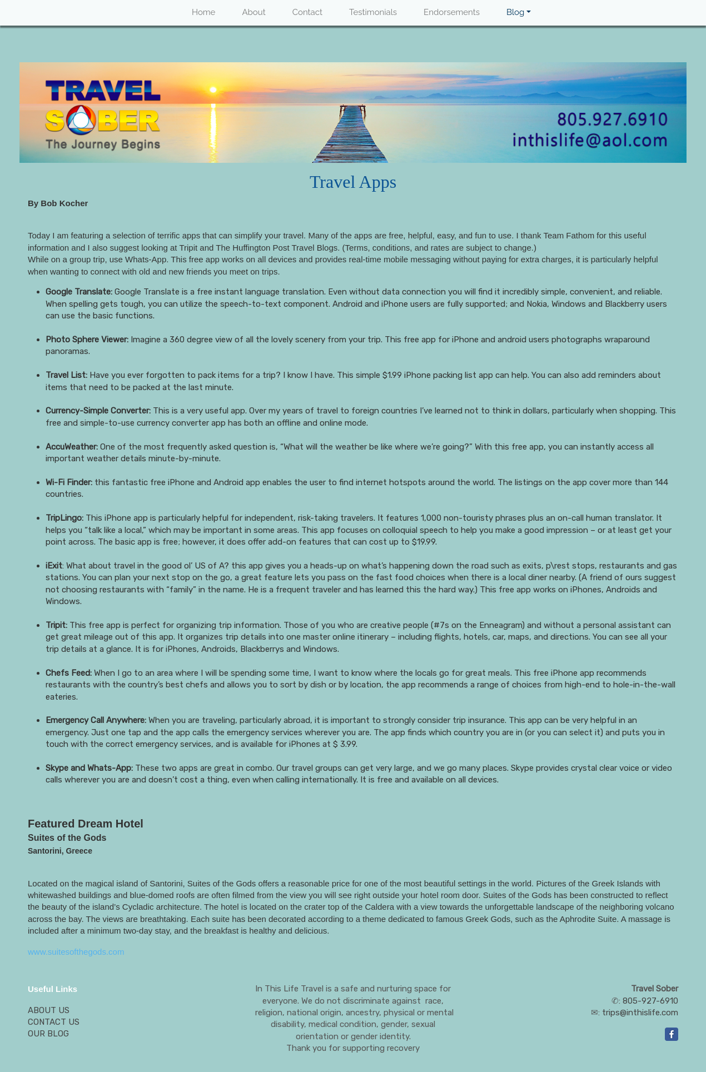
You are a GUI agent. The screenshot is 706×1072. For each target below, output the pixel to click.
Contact (307, 12)
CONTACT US (53, 1022)
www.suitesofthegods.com (76, 951)
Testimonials (373, 12)
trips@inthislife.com (640, 1013)
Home (203, 12)
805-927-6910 (650, 1001)
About (253, 12)
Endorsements (452, 12)
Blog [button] (515, 12)
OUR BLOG (48, 1034)
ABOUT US (48, 1010)
